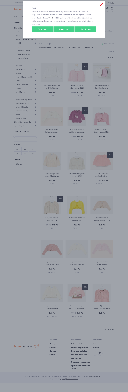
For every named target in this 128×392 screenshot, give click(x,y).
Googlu (50, 28)
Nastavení (64, 39)
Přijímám (42, 39)
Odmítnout (86, 39)
